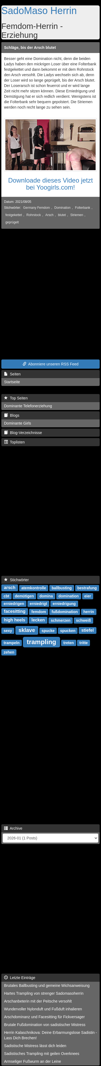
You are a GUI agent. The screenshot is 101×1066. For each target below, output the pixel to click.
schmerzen (60, 620)
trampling (41, 641)
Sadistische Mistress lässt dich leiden (35, 1046)
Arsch (49, 215)
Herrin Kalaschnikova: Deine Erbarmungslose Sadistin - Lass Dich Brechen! (50, 1035)
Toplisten (14, 442)
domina (46, 596)
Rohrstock (33, 215)
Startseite (12, 382)
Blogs (11, 415)
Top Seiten (16, 398)
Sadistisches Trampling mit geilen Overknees (41, 1053)
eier (87, 596)
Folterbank (82, 208)
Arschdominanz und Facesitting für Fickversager (44, 1017)
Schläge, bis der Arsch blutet (30, 47)
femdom (38, 612)
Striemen (76, 215)
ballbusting (62, 588)
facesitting (15, 611)
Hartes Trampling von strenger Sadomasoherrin (43, 993)
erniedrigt (38, 603)
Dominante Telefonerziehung (28, 406)
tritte (83, 643)
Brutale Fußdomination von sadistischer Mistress (44, 1025)
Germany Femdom (36, 208)
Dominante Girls (17, 423)
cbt (6, 596)
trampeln (11, 643)
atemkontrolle (33, 588)
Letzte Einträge (19, 978)
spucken (67, 630)
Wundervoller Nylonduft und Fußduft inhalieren (43, 1009)
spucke (47, 630)
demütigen (24, 596)
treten (68, 643)
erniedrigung (64, 603)
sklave (27, 630)
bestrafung (87, 588)
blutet (62, 215)
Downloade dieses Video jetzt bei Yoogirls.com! (50, 184)
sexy (8, 630)
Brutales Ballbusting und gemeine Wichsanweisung (47, 985)
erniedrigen (14, 603)
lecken (38, 620)
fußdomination (65, 612)
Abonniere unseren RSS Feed (51, 364)
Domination (62, 208)
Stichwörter (16, 580)
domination (68, 596)
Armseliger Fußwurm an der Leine (32, 1061)
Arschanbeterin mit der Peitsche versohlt (38, 1001)
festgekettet (13, 215)
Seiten (12, 374)
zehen (9, 652)
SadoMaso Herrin (39, 10)
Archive (13, 828)
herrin (88, 612)
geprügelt (12, 222)
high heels (14, 620)
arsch (10, 588)
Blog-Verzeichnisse (23, 433)
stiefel (87, 630)
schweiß (83, 620)
